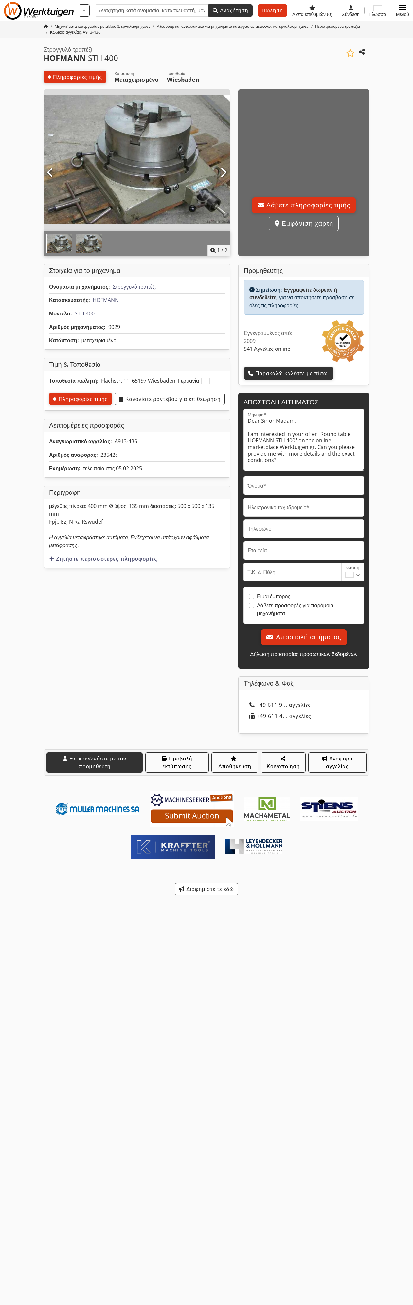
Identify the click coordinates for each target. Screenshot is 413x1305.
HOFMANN (106, 300)
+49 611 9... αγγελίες (280, 704)
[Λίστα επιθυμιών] (312, 10)
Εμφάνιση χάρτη (304, 223)
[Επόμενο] (223, 173)
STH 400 (85, 313)
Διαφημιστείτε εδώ (206, 889)
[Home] (102, 26)
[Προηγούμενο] (50, 173)
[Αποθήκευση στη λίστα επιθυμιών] (350, 53)
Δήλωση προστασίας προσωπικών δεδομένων (303, 654)
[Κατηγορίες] (84, 10)
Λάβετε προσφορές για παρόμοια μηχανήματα (295, 609)
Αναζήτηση (230, 10)
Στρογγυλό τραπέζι (134, 286)
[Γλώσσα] (377, 10)
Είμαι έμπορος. (274, 596)
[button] (402, 10)
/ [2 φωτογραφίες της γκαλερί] (218, 250)
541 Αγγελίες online (267, 348)
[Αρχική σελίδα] (46, 26)
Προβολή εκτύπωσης (177, 762)
